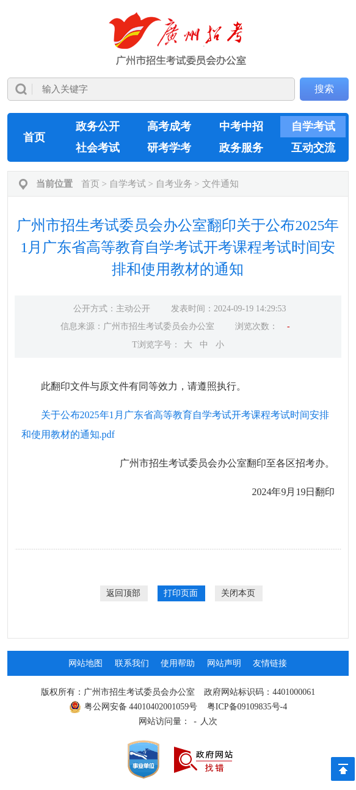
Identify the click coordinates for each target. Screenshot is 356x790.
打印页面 (181, 593)
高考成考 (169, 126)
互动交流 (313, 148)
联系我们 (132, 663)
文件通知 (220, 184)
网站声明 (224, 663)
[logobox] (178, 38)
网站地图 (85, 663)
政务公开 (98, 126)
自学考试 (313, 126)
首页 (34, 137)
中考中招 (241, 126)
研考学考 (169, 148)
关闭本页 (238, 593)
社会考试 (98, 148)
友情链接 (270, 663)
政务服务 (241, 148)
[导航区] (178, 56)
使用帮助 (178, 663)
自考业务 (174, 184)
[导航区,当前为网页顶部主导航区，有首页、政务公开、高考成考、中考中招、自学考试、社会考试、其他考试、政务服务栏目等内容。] (178, 137)
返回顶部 (123, 593)
